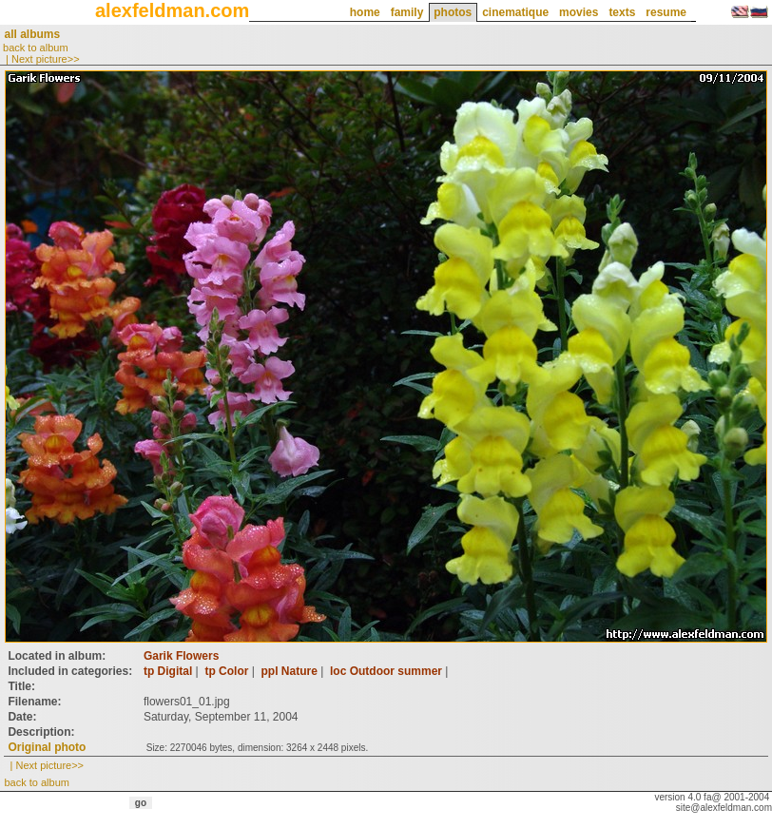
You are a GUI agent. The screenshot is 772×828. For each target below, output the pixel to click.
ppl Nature (289, 671)
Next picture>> (45, 59)
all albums (32, 34)
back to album (35, 47)
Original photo (47, 747)
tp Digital (168, 671)
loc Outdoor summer (386, 671)
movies (578, 12)
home (365, 12)
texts (621, 12)
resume (666, 12)
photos (453, 12)
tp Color (226, 671)
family (407, 12)
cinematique (515, 12)
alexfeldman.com (172, 10)
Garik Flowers (181, 656)
